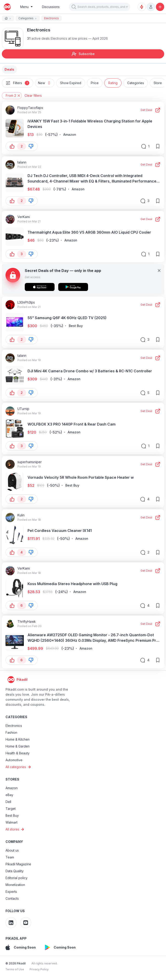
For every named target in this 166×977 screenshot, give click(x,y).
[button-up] (12, 146)
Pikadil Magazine (18, 864)
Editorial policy (17, 878)
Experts (11, 892)
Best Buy (12, 815)
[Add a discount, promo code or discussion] (160, 7)
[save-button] (157, 146)
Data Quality (15, 871)
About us (12, 850)
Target (11, 809)
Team (10, 857)
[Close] (159, 270)
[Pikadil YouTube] (25, 922)
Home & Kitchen (18, 739)
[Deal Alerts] (142, 7)
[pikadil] (6, 7)
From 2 (13, 95)
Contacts (12, 898)
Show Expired (70, 83)
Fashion (11, 732)
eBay (9, 795)
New (46, 83)
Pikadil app (16, 938)
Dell (8, 802)
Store (158, 83)
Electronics (14, 726)
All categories (19, 766)
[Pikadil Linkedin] (11, 922)
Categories (135, 83)
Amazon (12, 788)
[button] (74, 7)
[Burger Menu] (26, 7)
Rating (113, 83)
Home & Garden (18, 746)
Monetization (15, 885)
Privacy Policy (39, 969)
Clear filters (33, 95)
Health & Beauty (18, 753)
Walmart (11, 822)
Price (95, 83)
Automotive (14, 760)
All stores (15, 829)
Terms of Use (14, 969)
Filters (17, 83)
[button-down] (31, 146)
